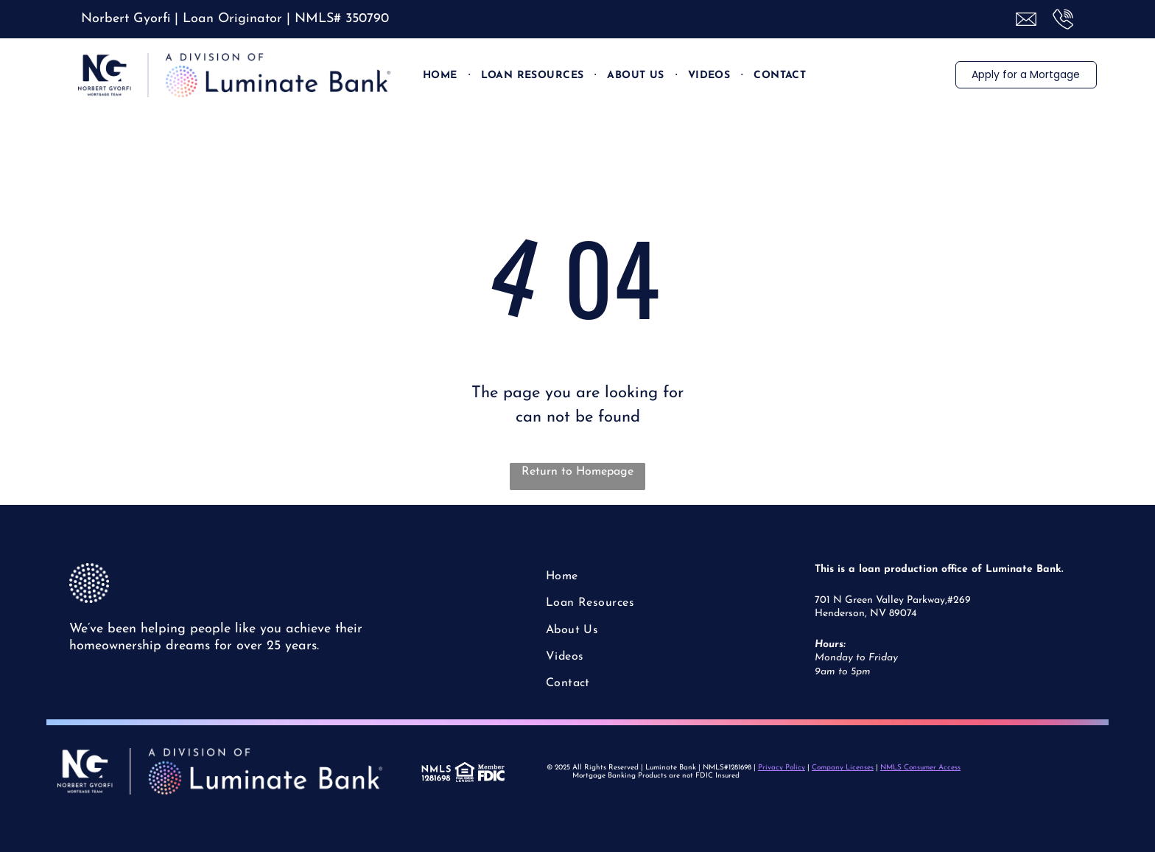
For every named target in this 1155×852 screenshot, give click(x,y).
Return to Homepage (577, 472)
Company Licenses (843, 768)
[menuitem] (441, 75)
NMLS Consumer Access (920, 768)
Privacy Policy (781, 768)
